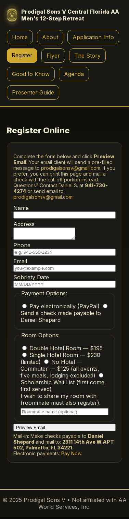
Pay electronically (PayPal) (61, 308)
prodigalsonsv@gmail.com (70, 168)
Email (64, 267)
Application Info (93, 37)
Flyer (53, 55)
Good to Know (31, 74)
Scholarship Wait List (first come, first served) (63, 385)
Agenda (74, 74)
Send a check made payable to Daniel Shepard (64, 315)
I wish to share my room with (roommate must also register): (64, 406)
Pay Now (71, 455)
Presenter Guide (33, 92)
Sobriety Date (64, 283)
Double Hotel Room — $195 (62, 350)
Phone (64, 251)
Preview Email (30, 429)
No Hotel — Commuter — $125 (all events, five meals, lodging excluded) (60, 370)
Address (47, 231)
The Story (87, 55)
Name (64, 212)
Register (22, 55)
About (50, 37)
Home (20, 37)
